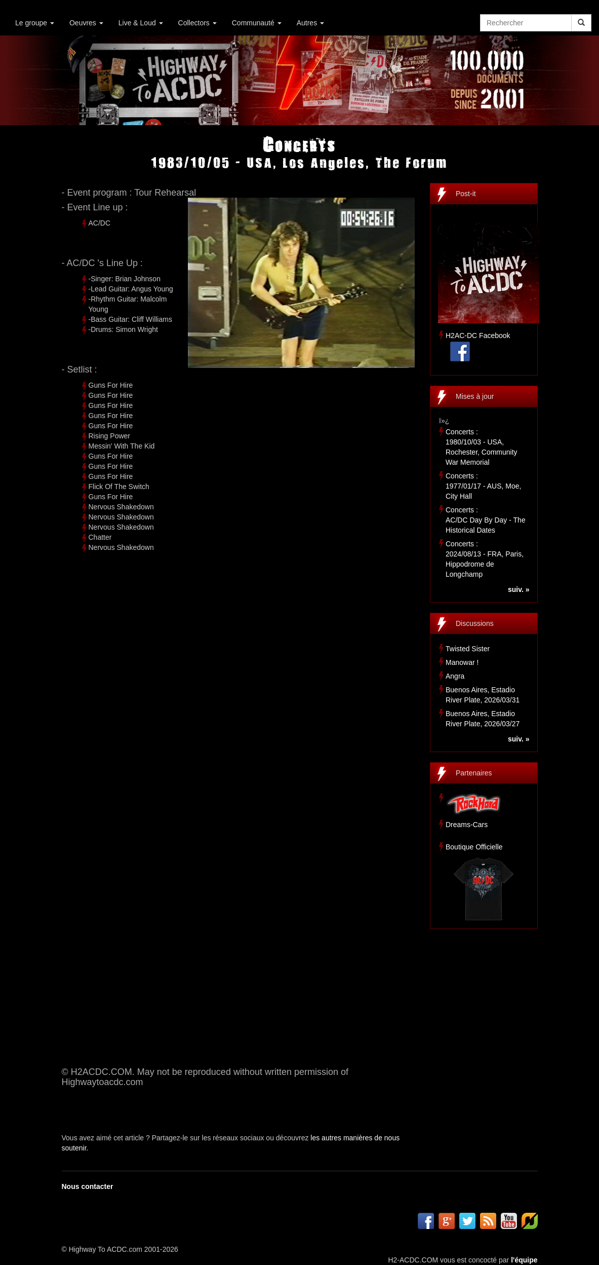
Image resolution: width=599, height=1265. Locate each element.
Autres (310, 23)
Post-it (466, 194)
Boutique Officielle (474, 847)
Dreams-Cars (467, 825)
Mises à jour (475, 396)
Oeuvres (86, 23)
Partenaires (474, 773)
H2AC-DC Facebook (478, 335)
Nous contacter (87, 1186)
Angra (455, 676)
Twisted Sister (468, 649)
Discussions (475, 623)
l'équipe (524, 1260)
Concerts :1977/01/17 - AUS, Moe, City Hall (483, 486)
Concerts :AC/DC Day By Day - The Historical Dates (486, 520)
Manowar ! (462, 662)
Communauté (257, 23)
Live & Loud (140, 23)
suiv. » (519, 589)
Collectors (197, 23)
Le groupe (34, 23)
